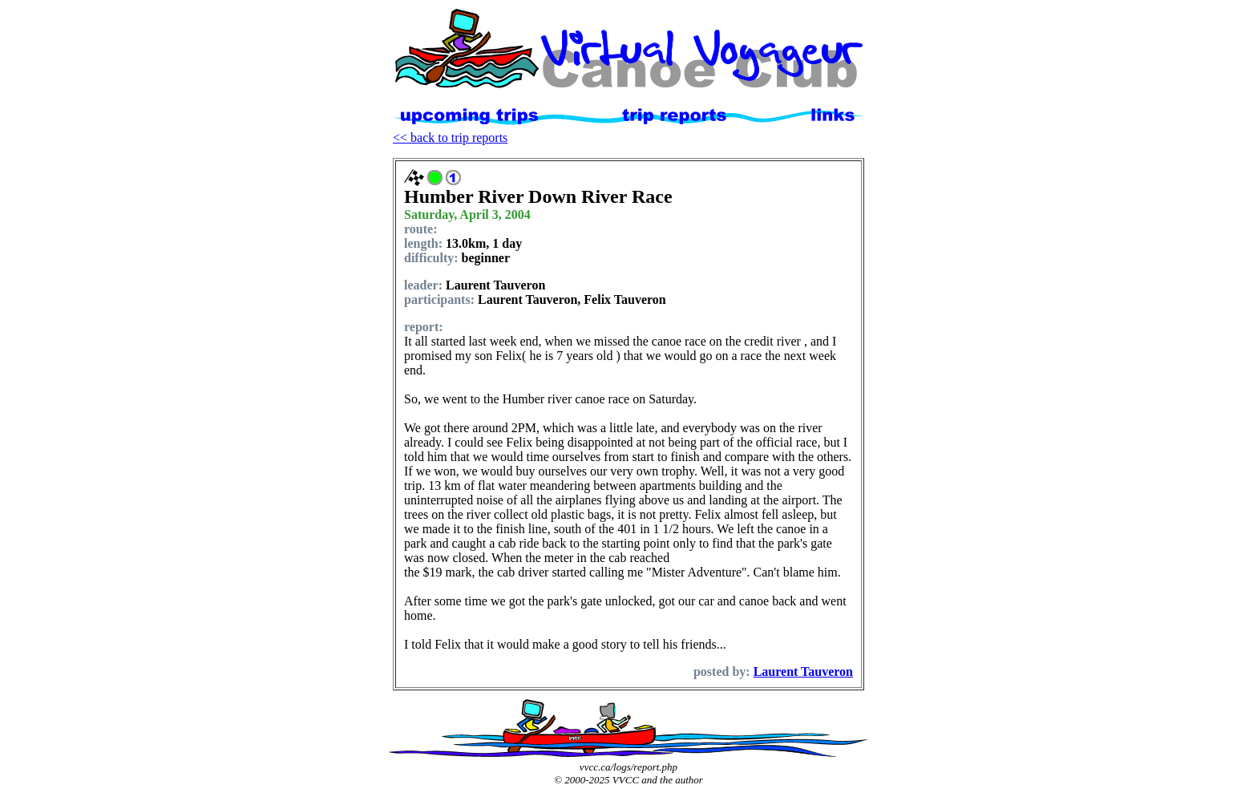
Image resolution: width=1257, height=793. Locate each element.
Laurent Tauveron (803, 671)
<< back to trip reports (450, 137)
